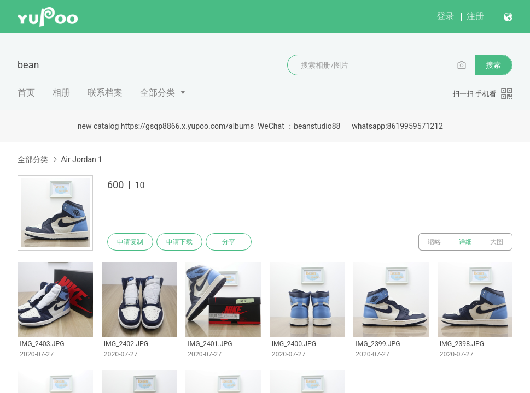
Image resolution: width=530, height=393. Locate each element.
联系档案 (105, 92)
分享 (228, 242)
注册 (475, 16)
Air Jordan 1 (81, 159)
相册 (61, 92)
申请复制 (130, 242)
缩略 (434, 242)
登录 (445, 16)
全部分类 (157, 92)
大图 (496, 242)
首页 (26, 92)
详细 (465, 242)
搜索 (493, 65)
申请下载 (179, 242)
